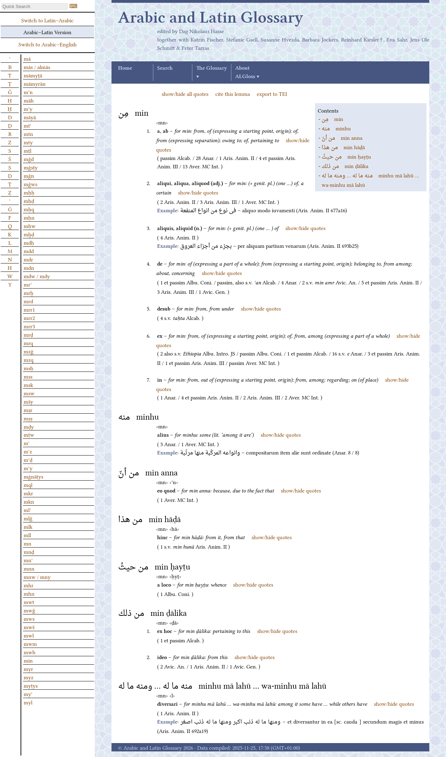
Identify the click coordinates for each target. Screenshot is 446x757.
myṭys (31, 685)
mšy (28, 401)
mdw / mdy (37, 276)
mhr (28, 585)
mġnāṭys (33, 476)
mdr (28, 259)
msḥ (28, 368)
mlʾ (27, 509)
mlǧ (28, 518)
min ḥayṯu (346, 156)
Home (125, 68)
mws (29, 618)
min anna (342, 137)
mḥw (30, 225)
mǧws (30, 184)
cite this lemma (232, 93)
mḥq (29, 209)
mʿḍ (28, 459)
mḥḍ (29, 200)
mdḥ (29, 242)
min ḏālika (345, 165)
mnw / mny (37, 576)
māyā (30, 117)
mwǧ (29, 610)
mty (28, 142)
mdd (29, 250)
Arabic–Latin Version (47, 32)
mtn (28, 133)
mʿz (28, 451)
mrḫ (28, 292)
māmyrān (35, 83)
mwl (29, 635)
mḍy (29, 426)
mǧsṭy (31, 167)
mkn (29, 501)
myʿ (28, 693)
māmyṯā (33, 75)
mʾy (28, 108)
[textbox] (34, 6)
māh (29, 100)
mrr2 (29, 317)
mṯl (27, 150)
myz (28, 677)
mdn (29, 267)
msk (28, 384)
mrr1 (29, 309)
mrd (28, 301)
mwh (30, 652)
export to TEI (272, 93)
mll (27, 534)
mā (27, 58)
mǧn (29, 175)
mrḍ (28, 334)
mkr (28, 493)
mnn (29, 568)
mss (28, 376)
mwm (30, 643)
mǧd (29, 158)
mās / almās (37, 66)
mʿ (27, 442)
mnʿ (28, 560)
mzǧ (28, 351)
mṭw (29, 434)
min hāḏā (343, 147)
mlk (28, 526)
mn (27, 543)
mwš (29, 626)
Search (164, 68)
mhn (29, 593)
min (332, 118)
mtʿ (27, 125)
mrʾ (28, 284)
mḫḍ (29, 234)
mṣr (28, 409)
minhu (336, 128)
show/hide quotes (198, 192)
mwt (29, 601)
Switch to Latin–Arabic (47, 20)
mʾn (28, 91)
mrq (28, 342)
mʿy (28, 468)
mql (28, 484)
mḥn (29, 217)
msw (29, 393)
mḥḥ (29, 192)
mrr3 (29, 326)
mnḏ (29, 551)
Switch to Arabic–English (47, 44)
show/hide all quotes (185, 93)
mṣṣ (28, 418)
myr (28, 668)
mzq (28, 359)
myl (28, 702)
